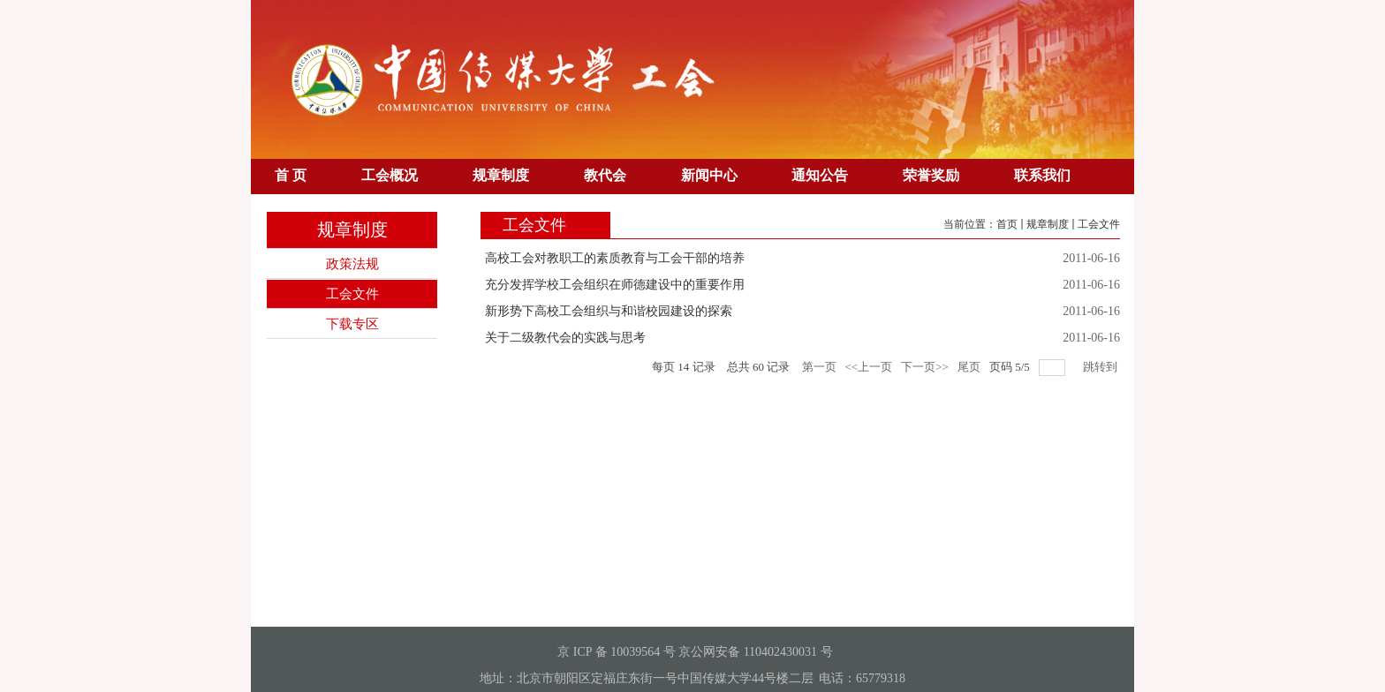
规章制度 (1047, 224)
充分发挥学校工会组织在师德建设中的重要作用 (615, 284)
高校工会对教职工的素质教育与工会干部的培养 (615, 258)
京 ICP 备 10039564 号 (616, 651)
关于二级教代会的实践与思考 (565, 337)
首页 (1007, 224)
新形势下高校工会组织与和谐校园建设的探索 (608, 311)
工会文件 (1099, 224)
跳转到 (1101, 366)
